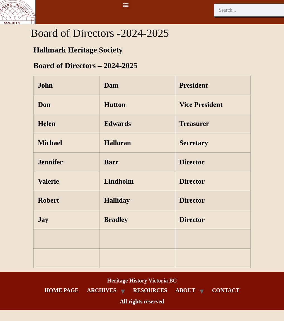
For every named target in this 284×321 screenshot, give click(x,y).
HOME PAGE (62, 290)
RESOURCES (150, 290)
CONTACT (226, 290)
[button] (125, 4)
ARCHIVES (101, 290)
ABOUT (185, 290)
